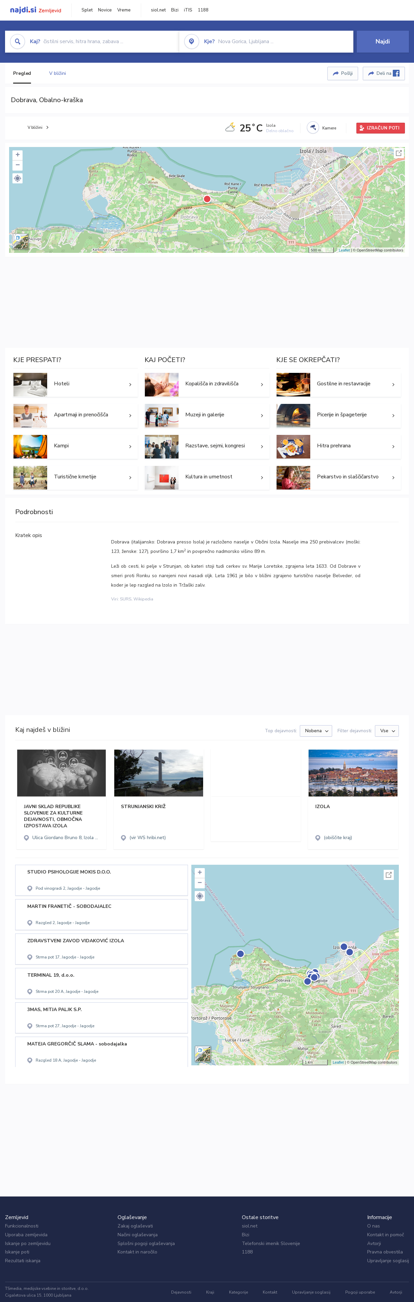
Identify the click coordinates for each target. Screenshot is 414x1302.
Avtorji (374, 1243)
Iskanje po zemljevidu (28, 1243)
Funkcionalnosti (21, 1226)
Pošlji (347, 73)
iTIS (188, 10)
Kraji (210, 1292)
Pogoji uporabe (360, 1292)
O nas (373, 1226)
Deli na (388, 73)
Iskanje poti (17, 1252)
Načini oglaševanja (138, 1235)
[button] (17, 178)
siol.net (158, 10)
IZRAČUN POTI (383, 128)
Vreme (124, 10)
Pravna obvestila (385, 1252)
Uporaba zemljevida (26, 1235)
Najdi (383, 41)
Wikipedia (143, 599)
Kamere (329, 128)
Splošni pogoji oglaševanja (146, 1243)
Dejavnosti (181, 1292)
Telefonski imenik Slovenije (271, 1243)
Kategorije (238, 1292)
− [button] (17, 165)
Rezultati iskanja (22, 1260)
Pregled (22, 73)
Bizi (175, 10)
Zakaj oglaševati (135, 1226)
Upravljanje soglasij (388, 1260)
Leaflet (344, 250)
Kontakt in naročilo (137, 1252)
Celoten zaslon (399, 153)
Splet (87, 10)
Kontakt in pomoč (385, 1235)
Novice (105, 10)
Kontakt (270, 1292)
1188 (203, 10)
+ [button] (17, 155)
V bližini (57, 73)
